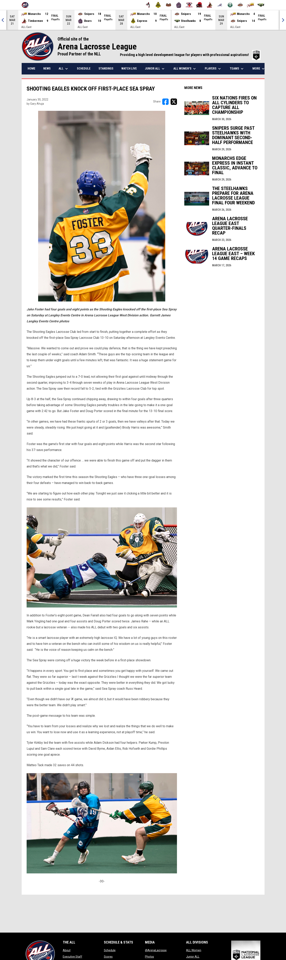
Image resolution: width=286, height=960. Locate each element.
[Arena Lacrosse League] (26, 5)
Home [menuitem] (31, 68)
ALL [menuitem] (64, 68)
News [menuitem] (47, 68)
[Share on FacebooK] (165, 102)
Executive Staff (72, 956)
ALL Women (193, 950)
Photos (149, 956)
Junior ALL (192, 956)
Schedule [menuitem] (84, 68)
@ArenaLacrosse (156, 950)
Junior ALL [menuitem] (155, 68)
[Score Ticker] (143, 20)
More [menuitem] (259, 68)
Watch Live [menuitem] (129, 68)
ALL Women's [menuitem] (185, 68)
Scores (108, 956)
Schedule (110, 950)
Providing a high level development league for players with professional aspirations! (190, 55)
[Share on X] (174, 102)
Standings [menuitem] (106, 68)
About (67, 950)
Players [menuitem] (213, 68)
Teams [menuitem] (237, 68)
